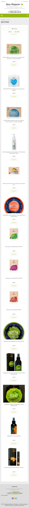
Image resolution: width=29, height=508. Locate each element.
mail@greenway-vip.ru (15, 494)
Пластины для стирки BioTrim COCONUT (14, 246)
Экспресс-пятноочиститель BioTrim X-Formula (14, 467)
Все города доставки (14, 489)
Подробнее (14, 64)
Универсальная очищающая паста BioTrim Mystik (14, 341)
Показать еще (14, 34)
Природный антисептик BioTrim (14, 435)
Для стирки (17, 31)
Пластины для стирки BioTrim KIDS (13, 309)
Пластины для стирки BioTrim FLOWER (14, 278)
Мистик (10, 31)
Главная (3, 19)
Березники (3, 1)
